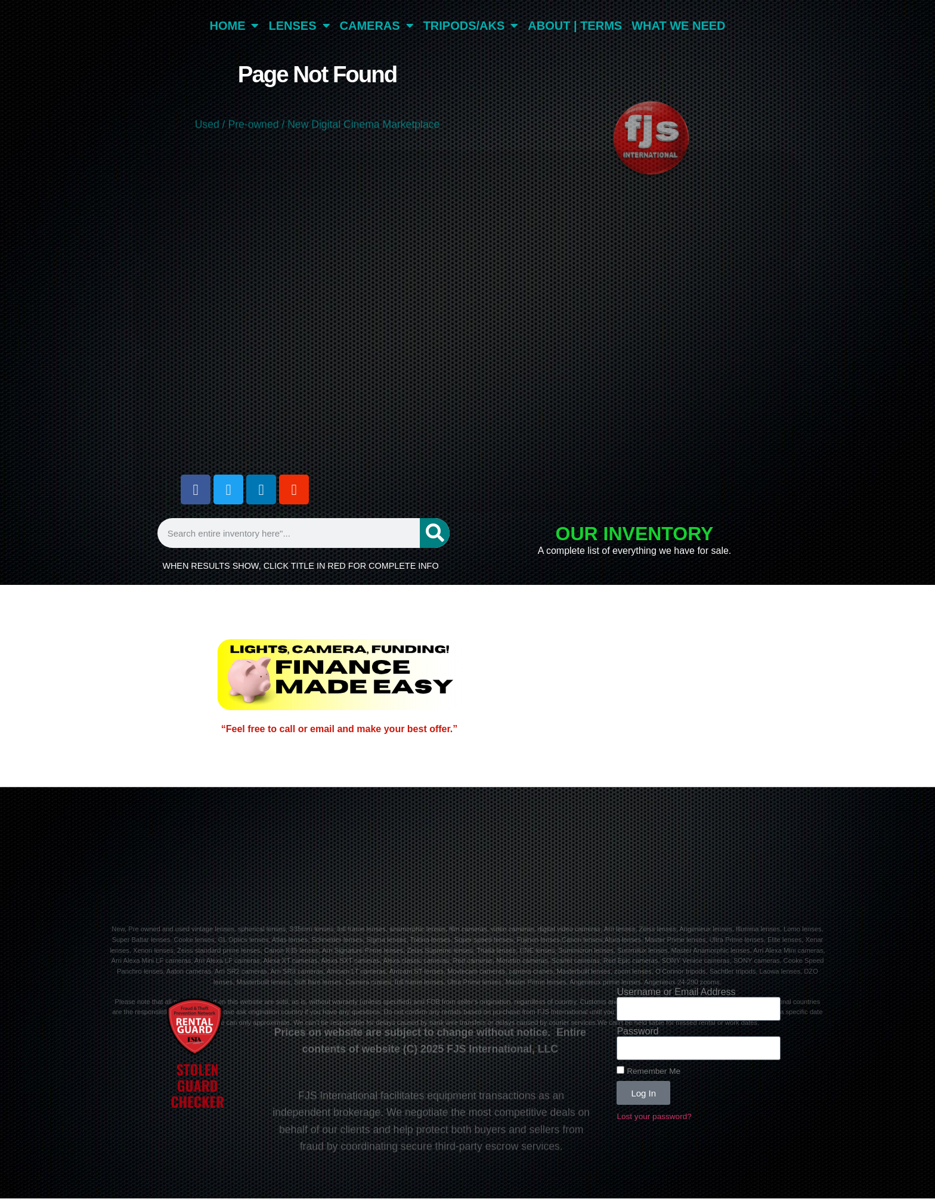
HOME (234, 26)
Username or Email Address (676, 992)
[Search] (435, 533)
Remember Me (648, 1071)
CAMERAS (377, 26)
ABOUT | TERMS (575, 25)
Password (637, 1031)
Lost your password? (654, 1116)
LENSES (299, 26)
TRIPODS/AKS (471, 26)
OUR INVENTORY (635, 533)
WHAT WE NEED (678, 25)
